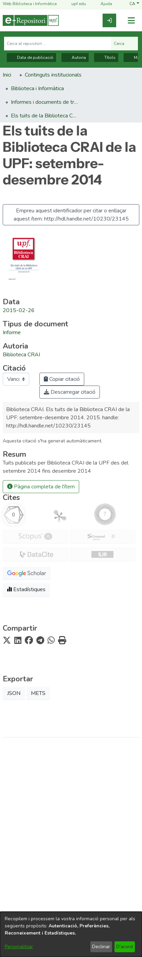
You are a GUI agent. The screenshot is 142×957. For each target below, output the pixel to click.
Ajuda (102, 4)
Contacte (71, 893)
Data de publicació (31, 57)
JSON (13, 693)
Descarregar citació (69, 392)
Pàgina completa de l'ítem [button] (41, 486)
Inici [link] (7, 75)
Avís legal (71, 869)
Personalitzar (19, 946)
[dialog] (71, 934)
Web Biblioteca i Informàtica (30, 3)
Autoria (75, 57)
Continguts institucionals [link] (53, 75)
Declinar (101, 946)
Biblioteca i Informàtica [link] (37, 88)
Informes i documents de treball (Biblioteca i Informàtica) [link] (45, 102)
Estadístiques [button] (26, 589)
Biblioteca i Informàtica (71, 847)
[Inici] (31, 20)
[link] (109, 20)
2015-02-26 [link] (19, 310)
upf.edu (74, 4)
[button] (134, 3)
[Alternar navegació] (131, 20)
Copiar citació (62, 379)
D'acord (124, 946)
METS (38, 693)
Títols (106, 57)
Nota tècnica (71, 881)
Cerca (124, 43)
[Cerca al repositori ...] (57, 43)
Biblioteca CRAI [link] (21, 354)
